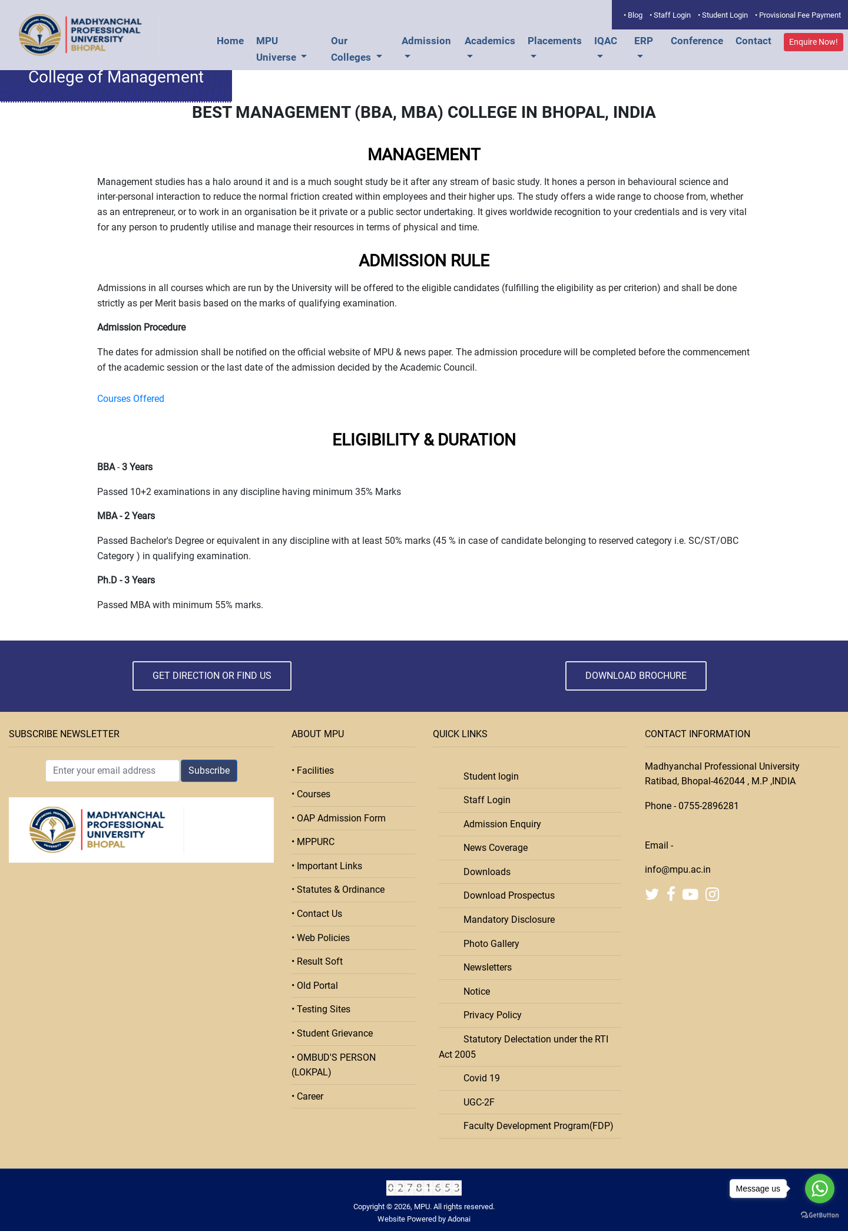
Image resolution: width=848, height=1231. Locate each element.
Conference (697, 41)
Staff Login (483, 800)
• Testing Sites (321, 1009)
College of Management (116, 77)
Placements (555, 41)
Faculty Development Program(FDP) (535, 1125)
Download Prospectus (505, 895)
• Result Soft (317, 961)
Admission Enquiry (498, 824)
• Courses (311, 794)
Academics (490, 41)
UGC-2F (475, 1102)
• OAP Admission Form (339, 818)
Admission (426, 41)
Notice (473, 991)
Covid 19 (478, 1078)
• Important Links (327, 866)
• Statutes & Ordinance (338, 889)
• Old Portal (315, 985)
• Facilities (313, 770)
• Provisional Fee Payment (798, 15)
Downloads (483, 871)
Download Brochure (636, 675)
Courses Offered (130, 398)
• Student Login (723, 15)
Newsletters (484, 967)
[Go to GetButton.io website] (820, 1215)
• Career (307, 1096)
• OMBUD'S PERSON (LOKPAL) (334, 1065)
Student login (487, 776)
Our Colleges (352, 49)
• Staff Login (670, 15)
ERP (643, 41)
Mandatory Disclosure (505, 919)
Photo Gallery (487, 943)
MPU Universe (277, 49)
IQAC (605, 41)
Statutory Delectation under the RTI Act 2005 (523, 1047)
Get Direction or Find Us (212, 675)
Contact (753, 41)
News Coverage (492, 847)
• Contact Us (317, 913)
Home (230, 41)
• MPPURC (313, 841)
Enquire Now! (813, 42)
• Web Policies (321, 937)
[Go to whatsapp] (819, 1188)
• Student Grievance (332, 1033)
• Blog (633, 15)
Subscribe (209, 770)
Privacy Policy (489, 1015)
